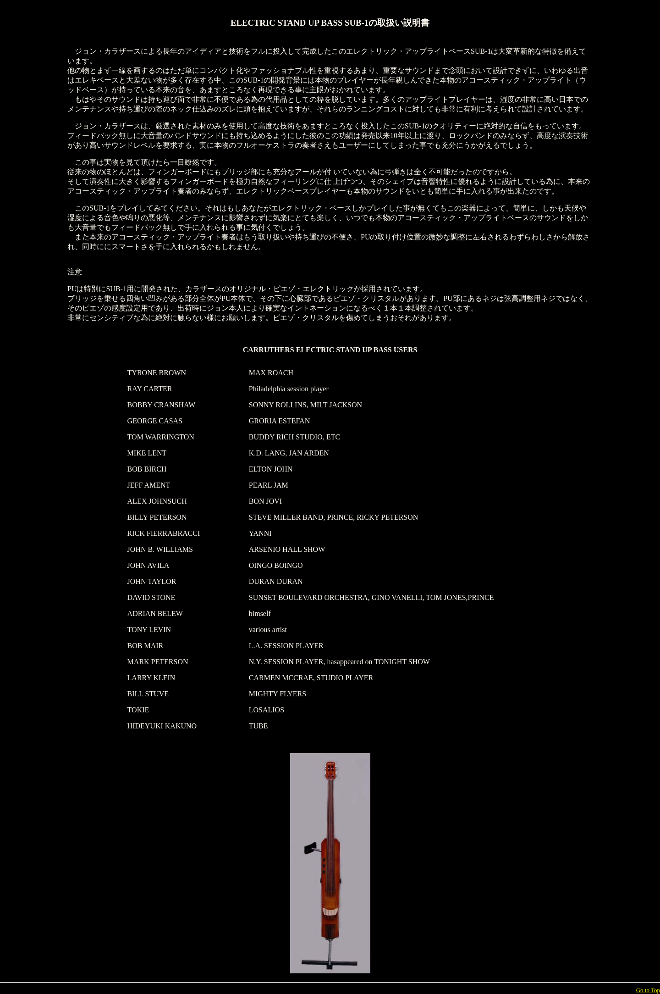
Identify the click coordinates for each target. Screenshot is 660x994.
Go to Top (648, 990)
